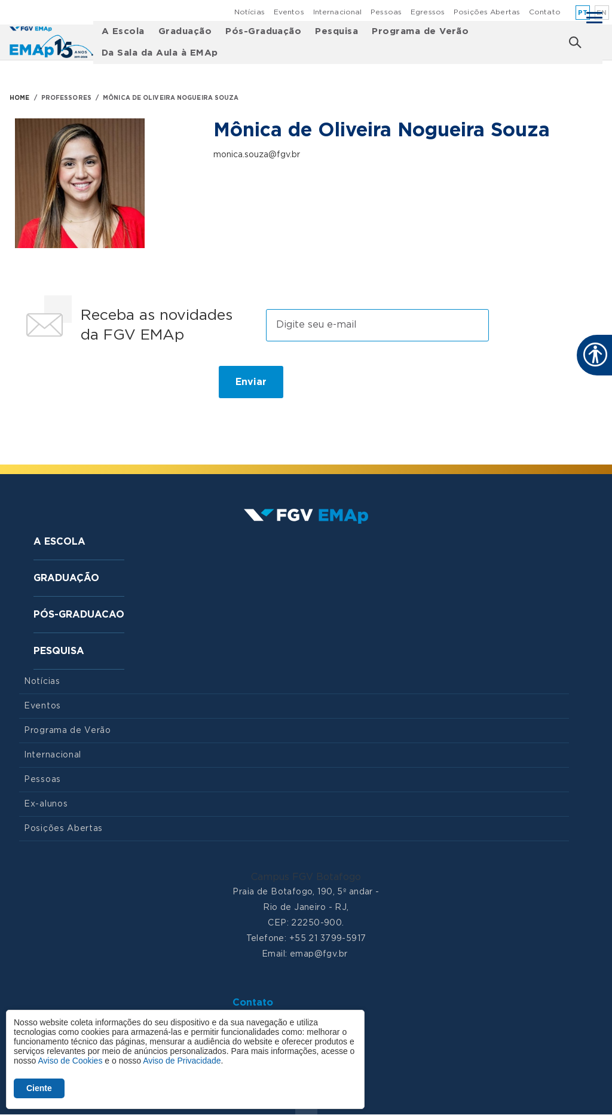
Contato (545, 12)
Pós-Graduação (263, 31)
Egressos (428, 12)
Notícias (249, 12)
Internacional (337, 12)
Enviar (251, 382)
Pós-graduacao (78, 614)
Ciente (39, 1088)
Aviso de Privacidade (182, 1060)
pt (583, 13)
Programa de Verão (420, 31)
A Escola (123, 31)
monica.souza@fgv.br (256, 155)
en (601, 13)
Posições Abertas (487, 12)
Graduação (185, 31)
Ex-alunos (46, 804)
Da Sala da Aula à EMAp (160, 52)
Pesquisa (336, 31)
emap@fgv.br (319, 954)
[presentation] (110, 386)
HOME (19, 98)
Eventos (289, 12)
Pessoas (386, 12)
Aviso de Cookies (70, 1060)
